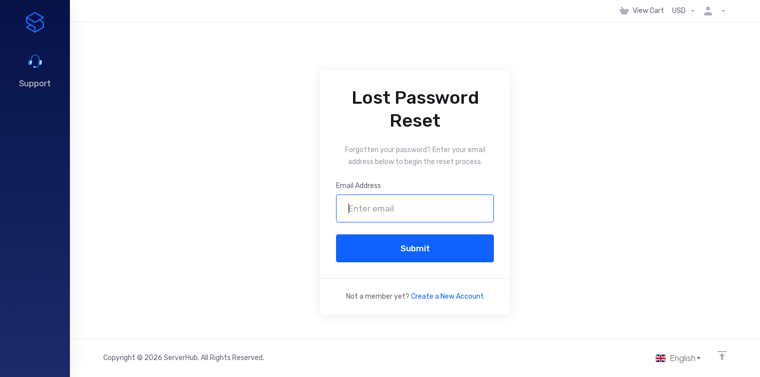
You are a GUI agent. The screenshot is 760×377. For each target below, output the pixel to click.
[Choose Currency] (684, 11)
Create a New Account (447, 296)
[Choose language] (679, 358)
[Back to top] (722, 355)
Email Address (358, 186)
